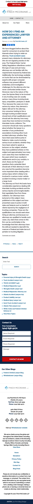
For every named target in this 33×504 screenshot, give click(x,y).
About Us (5, 23)
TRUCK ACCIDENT (11, 283)
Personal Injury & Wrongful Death (17, 277)
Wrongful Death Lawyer (13, 289)
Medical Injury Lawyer (12, 300)
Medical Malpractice (12, 286)
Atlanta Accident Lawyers (14, 294)
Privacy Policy (16, 459)
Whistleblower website (19, 428)
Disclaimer (16, 456)
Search (16, 267)
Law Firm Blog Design (16, 501)
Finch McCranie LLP (22, 494)
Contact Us (19, 18)
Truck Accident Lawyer (13, 280)
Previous (6, 244)
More (27, 23)
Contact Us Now (16, 359)
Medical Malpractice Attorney (15, 292)
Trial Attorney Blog (16, 12)
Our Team (16, 23)
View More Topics (9, 314)
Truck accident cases (17, 56)
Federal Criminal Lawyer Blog (13, 373)
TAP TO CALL (16, 4)
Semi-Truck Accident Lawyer (15, 303)
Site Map (16, 462)
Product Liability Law (12, 297)
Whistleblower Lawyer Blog (13, 375)
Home (11, 18)
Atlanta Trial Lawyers (12, 306)
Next (20, 244)
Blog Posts (16, 469)
